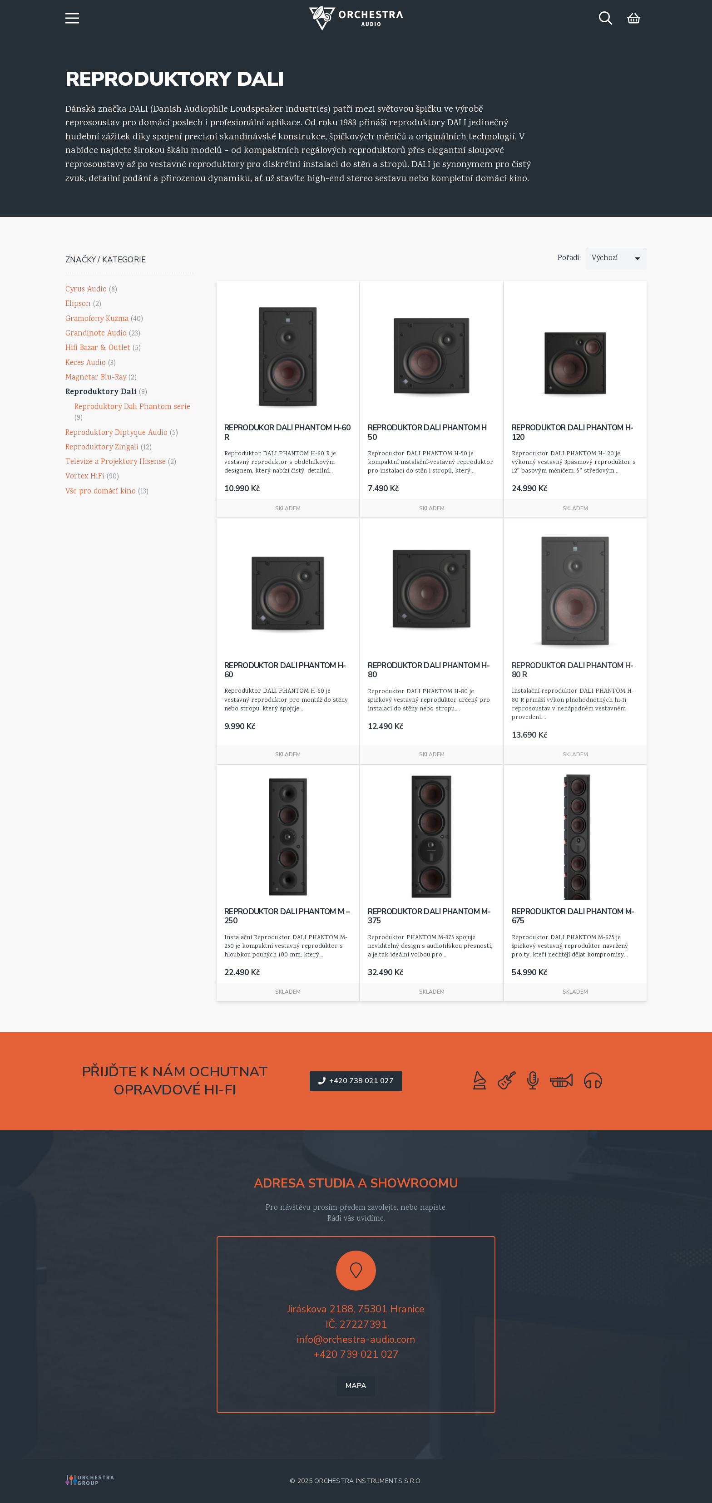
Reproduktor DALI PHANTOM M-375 (429, 916)
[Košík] (634, 18)
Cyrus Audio (86, 290)
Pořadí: (569, 258)
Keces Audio (85, 363)
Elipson (78, 304)
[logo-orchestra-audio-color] (356, 18)
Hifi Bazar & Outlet (97, 348)
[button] (72, 18)
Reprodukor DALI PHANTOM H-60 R (287, 433)
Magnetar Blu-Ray (95, 378)
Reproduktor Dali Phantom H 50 (427, 433)
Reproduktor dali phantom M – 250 (287, 916)
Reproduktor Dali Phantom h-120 (572, 433)
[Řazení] (616, 259)
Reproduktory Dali (101, 392)
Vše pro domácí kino (100, 492)
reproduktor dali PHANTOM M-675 (573, 916)
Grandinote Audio (96, 334)
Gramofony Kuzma (97, 319)
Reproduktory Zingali (101, 447)
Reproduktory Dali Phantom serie (132, 407)
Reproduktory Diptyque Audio (116, 433)
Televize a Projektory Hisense (115, 462)
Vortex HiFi (84, 477)
